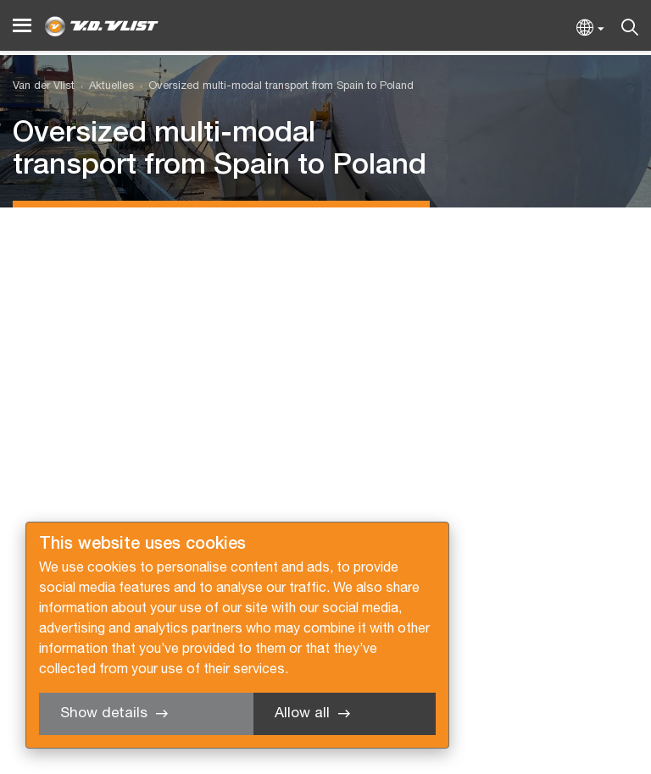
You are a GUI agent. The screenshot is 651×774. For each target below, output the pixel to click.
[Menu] (22, 26)
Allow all (302, 713)
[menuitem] (104, 86)
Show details (103, 713)
